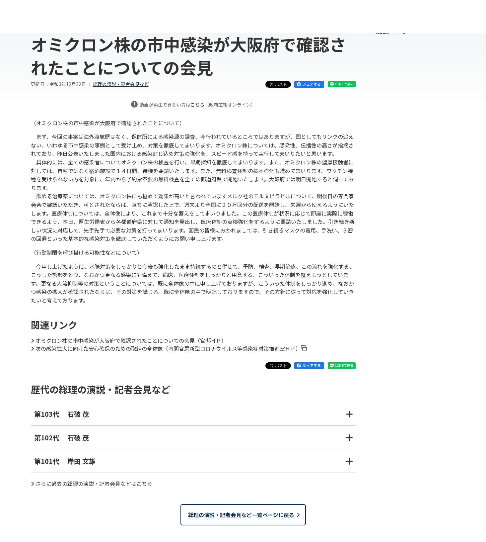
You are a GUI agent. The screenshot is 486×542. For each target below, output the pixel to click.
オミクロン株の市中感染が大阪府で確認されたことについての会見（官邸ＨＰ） (131, 340)
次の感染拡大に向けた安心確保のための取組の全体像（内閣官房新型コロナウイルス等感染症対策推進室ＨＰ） (171, 348)
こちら (197, 104)
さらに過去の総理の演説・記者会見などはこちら (93, 484)
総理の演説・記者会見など (121, 84)
